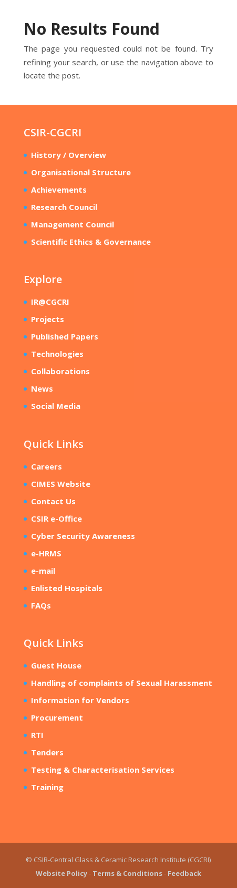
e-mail (43, 570)
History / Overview (68, 154)
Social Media (55, 406)
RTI (37, 735)
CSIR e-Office (56, 518)
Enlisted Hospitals (66, 588)
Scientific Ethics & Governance (91, 241)
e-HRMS (46, 553)
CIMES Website (60, 483)
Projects (47, 319)
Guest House (56, 665)
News (42, 388)
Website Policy (61, 873)
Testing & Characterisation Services (102, 769)
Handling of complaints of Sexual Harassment (121, 682)
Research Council (64, 207)
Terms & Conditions (127, 873)
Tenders (47, 752)
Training (47, 787)
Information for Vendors (80, 700)
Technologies (57, 353)
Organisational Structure (81, 172)
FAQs (41, 605)
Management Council (72, 224)
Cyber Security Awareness (83, 536)
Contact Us (53, 501)
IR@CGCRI (50, 301)
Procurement (57, 717)
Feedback (184, 873)
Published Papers (64, 336)
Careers (46, 466)
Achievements (59, 189)
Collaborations (60, 371)
